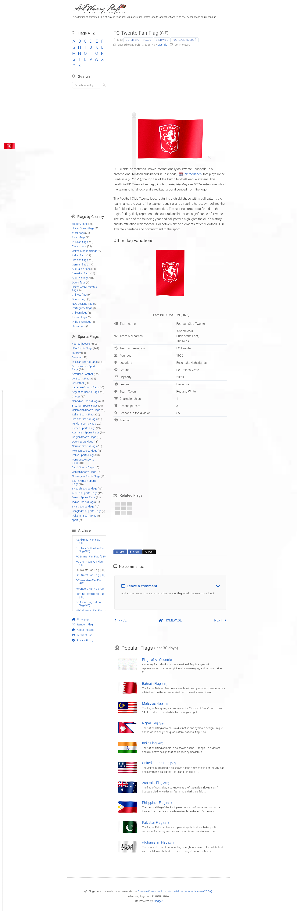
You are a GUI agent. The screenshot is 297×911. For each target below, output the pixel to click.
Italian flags (79, 255)
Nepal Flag (153, 723)
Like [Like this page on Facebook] (119, 551)
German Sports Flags (84, 446)
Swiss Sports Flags (83, 506)
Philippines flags (81, 321)
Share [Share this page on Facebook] (134, 551)
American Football (82, 373)
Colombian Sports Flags (86, 409)
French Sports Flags (83, 428)
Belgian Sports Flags (84, 437)
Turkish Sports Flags (84, 423)
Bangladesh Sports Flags (86, 511)
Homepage (81, 619)
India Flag (152, 743)
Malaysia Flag (156, 703)
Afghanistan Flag (158, 842)
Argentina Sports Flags (85, 391)
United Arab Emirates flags (84, 289)
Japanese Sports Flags (85, 387)
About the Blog (83, 629)
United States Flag (159, 763)
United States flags (83, 228)
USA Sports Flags (82, 348)
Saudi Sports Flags (83, 467)
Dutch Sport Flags (138, 39)
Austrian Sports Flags (84, 493)
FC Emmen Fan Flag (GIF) (91, 556)
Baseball (77, 357)
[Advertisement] (170, 78)
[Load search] (87, 85)
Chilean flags (79, 312)
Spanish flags (80, 260)
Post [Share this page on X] (148, 551)
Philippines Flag (157, 803)
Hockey (76, 352)
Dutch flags (78, 282)
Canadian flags (81, 273)
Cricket (76, 396)
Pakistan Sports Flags (85, 515)
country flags (80, 223)
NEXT (220, 620)
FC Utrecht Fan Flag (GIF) (91, 575)
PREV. (120, 620)
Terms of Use (82, 635)
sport (75, 519)
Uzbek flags (79, 326)
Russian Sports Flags (84, 361)
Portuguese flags (82, 308)
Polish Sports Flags (83, 455)
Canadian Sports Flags (85, 401)
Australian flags (81, 268)
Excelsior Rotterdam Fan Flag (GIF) (90, 550)
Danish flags (79, 299)
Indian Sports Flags (83, 502)
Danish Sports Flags (83, 497)
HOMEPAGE (170, 620)
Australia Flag (155, 783)
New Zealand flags (83, 303)
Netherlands (193, 174)
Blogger (158, 900)
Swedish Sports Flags (84, 488)
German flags (80, 264)
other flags (78, 232)
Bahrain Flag (154, 683)
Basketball (78, 383)
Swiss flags (78, 237)
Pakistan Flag (155, 822)
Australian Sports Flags (85, 432)
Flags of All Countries (158, 660)
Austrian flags (80, 277)
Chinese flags (80, 294)
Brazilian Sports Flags (85, 405)
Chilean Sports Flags (84, 471)
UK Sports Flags (81, 378)
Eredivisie (162, 39)
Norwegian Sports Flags (86, 476)
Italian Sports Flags (83, 414)
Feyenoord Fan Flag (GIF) (91, 588)
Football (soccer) (184, 39)
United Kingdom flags (84, 250)
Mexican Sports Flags (84, 450)
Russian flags (80, 242)
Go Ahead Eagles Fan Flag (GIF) (88, 604)
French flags (79, 246)
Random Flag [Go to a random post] (82, 624)
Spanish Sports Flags (84, 419)
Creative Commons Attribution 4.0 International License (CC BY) (175, 891)
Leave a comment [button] (170, 586)
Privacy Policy (82, 640)
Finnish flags (79, 317)
